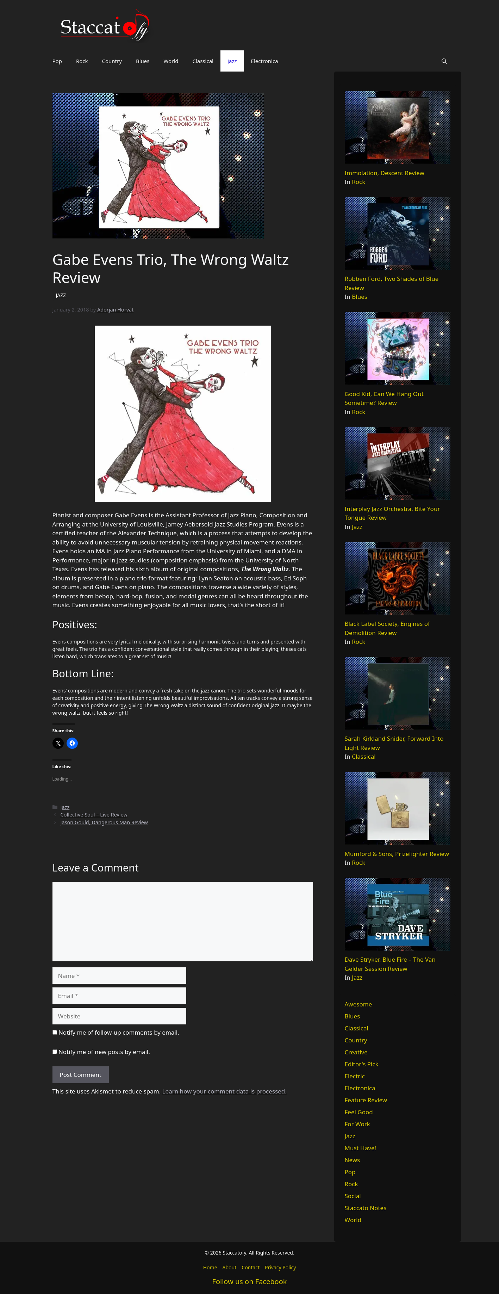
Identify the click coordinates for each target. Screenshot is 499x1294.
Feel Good (359, 1112)
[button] (444, 61)
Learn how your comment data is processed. (224, 1091)
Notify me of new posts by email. (104, 1052)
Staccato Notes (366, 1208)
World (170, 60)
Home (210, 1267)
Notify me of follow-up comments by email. (118, 1032)
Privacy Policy (280, 1267)
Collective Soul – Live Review (94, 814)
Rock (82, 60)
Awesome (358, 1004)
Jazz (232, 60)
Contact (251, 1267)
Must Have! (360, 1148)
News (352, 1160)
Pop (57, 60)
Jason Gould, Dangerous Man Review (104, 822)
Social (353, 1196)
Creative (356, 1052)
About (230, 1267)
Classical (202, 60)
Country (112, 60)
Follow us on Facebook (249, 1281)
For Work (357, 1124)
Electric (355, 1076)
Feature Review (366, 1100)
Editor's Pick (362, 1064)
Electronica (264, 60)
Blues (143, 60)
